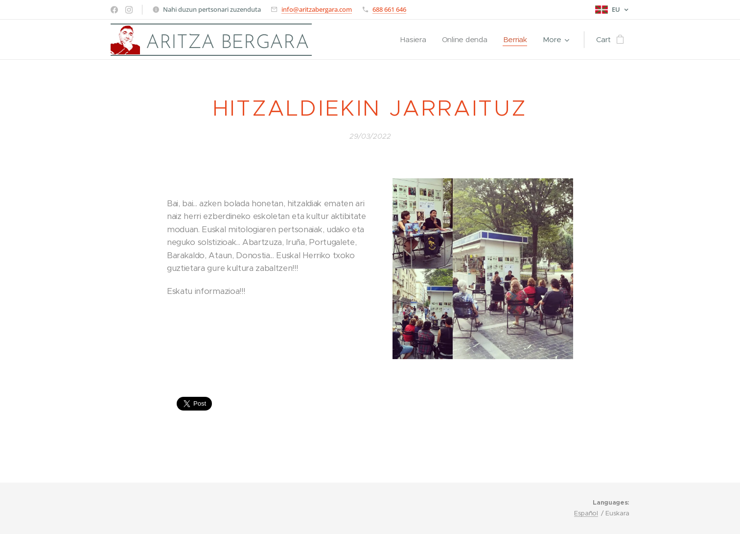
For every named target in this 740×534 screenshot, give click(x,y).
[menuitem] (413, 39)
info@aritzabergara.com (316, 9)
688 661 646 (389, 9)
